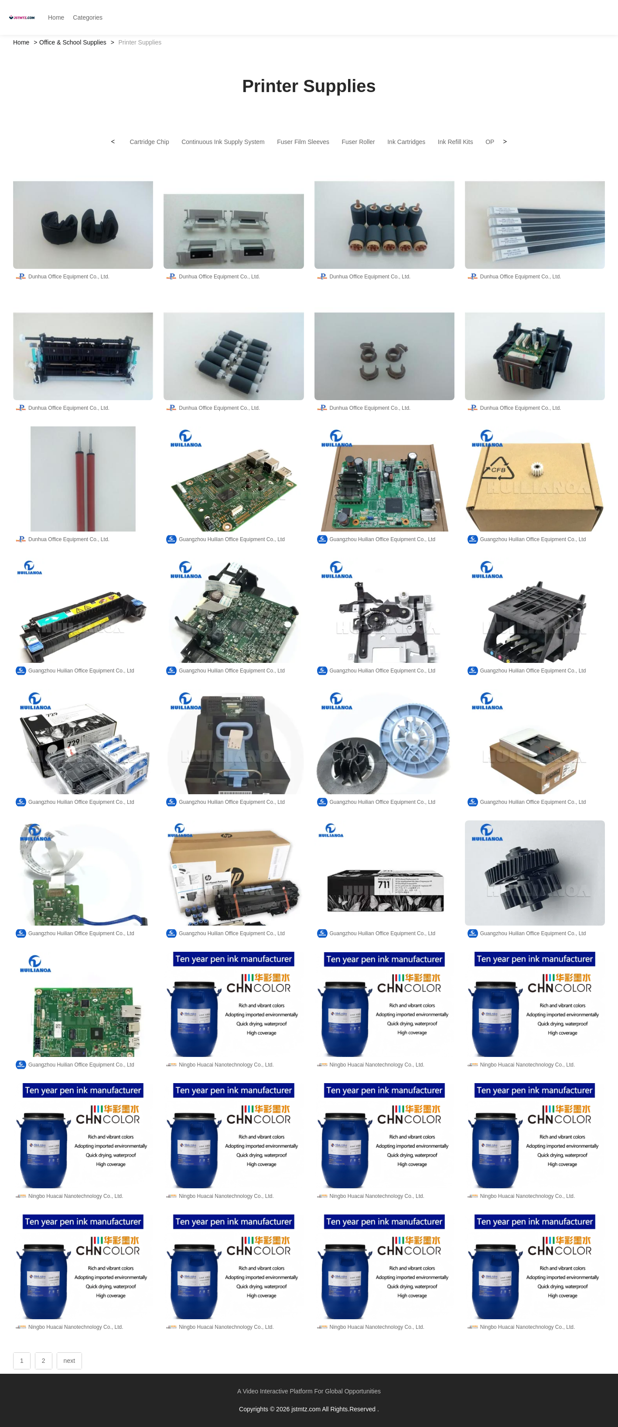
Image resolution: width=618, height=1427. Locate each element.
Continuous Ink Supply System (223, 141)
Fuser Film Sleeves (303, 141)
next (69, 1360)
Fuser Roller (358, 141)
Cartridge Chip (149, 141)
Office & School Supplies (72, 42)
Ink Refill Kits (455, 141)
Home (21, 42)
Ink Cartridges (406, 141)
